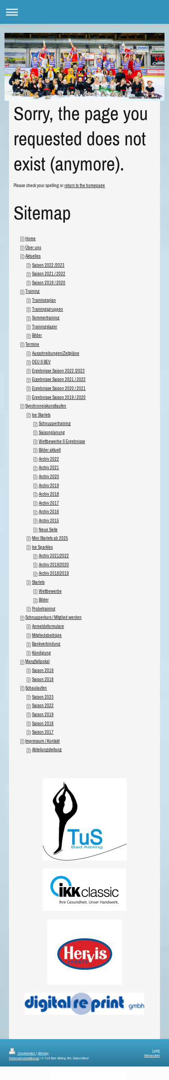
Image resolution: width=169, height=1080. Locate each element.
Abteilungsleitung (47, 749)
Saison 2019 (43, 670)
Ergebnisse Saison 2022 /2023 (58, 370)
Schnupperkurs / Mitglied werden (53, 617)
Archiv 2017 (49, 503)
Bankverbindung (46, 643)
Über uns (33, 247)
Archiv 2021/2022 (54, 555)
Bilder (37, 335)
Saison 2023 (43, 697)
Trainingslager (44, 326)
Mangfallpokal (37, 661)
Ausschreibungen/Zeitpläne (55, 353)
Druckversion (22, 1053)
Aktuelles (33, 256)
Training (32, 291)
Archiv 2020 (49, 476)
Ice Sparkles (42, 547)
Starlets (38, 582)
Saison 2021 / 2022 (48, 273)
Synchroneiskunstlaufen (45, 405)
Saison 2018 (43, 679)
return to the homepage (84, 185)
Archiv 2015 (49, 520)
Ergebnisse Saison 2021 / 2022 (59, 379)
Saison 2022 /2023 (48, 265)
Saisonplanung (52, 432)
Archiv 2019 (49, 485)
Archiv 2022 (49, 459)
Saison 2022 (43, 705)
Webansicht (152, 1055)
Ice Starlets (41, 414)
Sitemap (43, 1053)
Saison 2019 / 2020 (48, 282)
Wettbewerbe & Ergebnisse (62, 441)
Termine (32, 344)
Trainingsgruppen (47, 309)
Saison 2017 (43, 732)
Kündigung (41, 652)
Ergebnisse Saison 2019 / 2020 (59, 397)
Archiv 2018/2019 (54, 573)
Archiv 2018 (49, 494)
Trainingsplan (44, 300)
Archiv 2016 (49, 511)
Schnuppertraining (55, 423)
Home (30, 238)
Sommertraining (45, 317)
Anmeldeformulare (48, 626)
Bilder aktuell (50, 450)
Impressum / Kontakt (42, 741)
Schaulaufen (36, 688)
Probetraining (43, 608)
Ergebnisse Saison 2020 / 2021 (59, 388)
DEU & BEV (41, 361)
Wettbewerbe (50, 591)
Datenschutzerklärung (24, 1058)
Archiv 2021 (49, 467)
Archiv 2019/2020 (54, 564)
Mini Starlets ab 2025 (50, 538)
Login (156, 1050)
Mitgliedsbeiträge (47, 635)
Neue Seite (48, 529)
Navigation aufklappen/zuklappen (84, 12)
